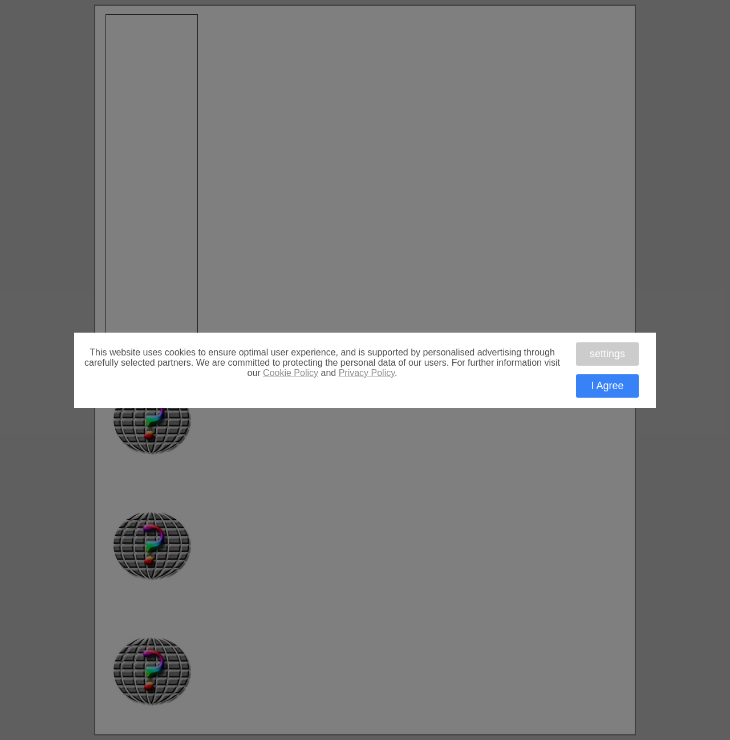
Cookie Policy (290, 373)
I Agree (607, 385)
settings (607, 353)
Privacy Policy (367, 373)
